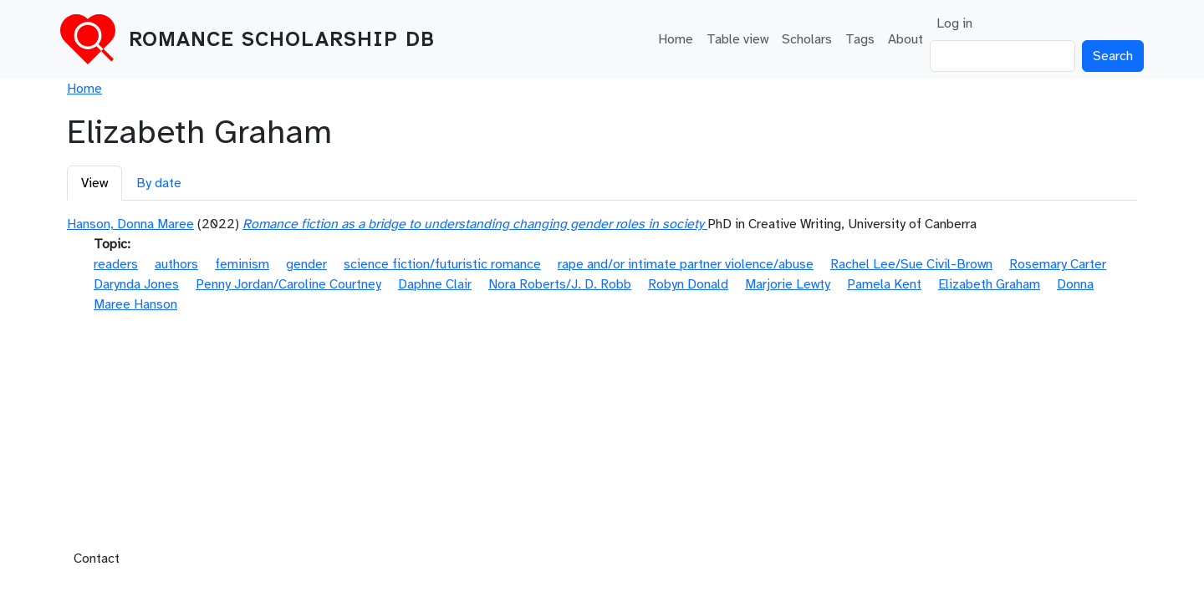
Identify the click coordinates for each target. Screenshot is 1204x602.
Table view (737, 39)
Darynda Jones (136, 284)
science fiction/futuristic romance (442, 264)
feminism (242, 264)
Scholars (807, 39)
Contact (97, 558)
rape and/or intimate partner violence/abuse (686, 264)
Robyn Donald (688, 284)
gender (306, 264)
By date (158, 183)
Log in (954, 23)
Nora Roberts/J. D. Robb (559, 284)
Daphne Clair (435, 284)
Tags (860, 39)
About (905, 39)
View (94, 183)
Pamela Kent (884, 284)
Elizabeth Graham (989, 284)
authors (176, 264)
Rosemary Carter (1057, 264)
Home (675, 39)
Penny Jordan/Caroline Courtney (288, 284)
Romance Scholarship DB (282, 39)
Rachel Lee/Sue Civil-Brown (911, 264)
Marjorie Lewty (787, 284)
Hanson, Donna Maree (130, 224)
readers (116, 264)
